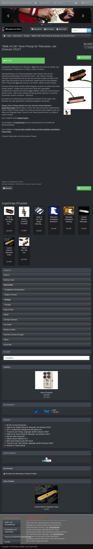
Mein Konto (62, 29)
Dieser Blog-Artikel (8, 108)
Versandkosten (54, 527)
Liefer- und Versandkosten (10, 523)
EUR (45, 3)
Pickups (26, 36)
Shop (9, 36)
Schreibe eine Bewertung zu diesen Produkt (21, 474)
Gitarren (6, 275)
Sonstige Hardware (10, 320)
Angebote (7, 367)
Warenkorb (36, 29)
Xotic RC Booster (46, 392)
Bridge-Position (23, 118)
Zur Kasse (49, 29)
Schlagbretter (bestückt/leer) (14, 290)
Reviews (7, 188)
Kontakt (7, 542)
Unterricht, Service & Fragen (14, 335)
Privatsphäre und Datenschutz (11, 531)
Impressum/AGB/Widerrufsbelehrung (12, 537)
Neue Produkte (9, 481)
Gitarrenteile (17, 36)
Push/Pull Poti (19, 123)
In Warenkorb (84, 57)
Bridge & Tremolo (10, 295)
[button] (8, 15)
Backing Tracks (9, 280)
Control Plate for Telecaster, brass (46, 507)
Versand (90, 48)
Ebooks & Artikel (9, 330)
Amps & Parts (8, 310)
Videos (6, 340)
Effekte (6, 315)
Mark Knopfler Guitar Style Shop (16, 3)
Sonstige (7, 305)
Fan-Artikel (7, 325)
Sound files (7, 345)
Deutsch (59, 3)
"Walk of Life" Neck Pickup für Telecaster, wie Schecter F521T (53, 36)
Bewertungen (8, 468)
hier (33, 67)
